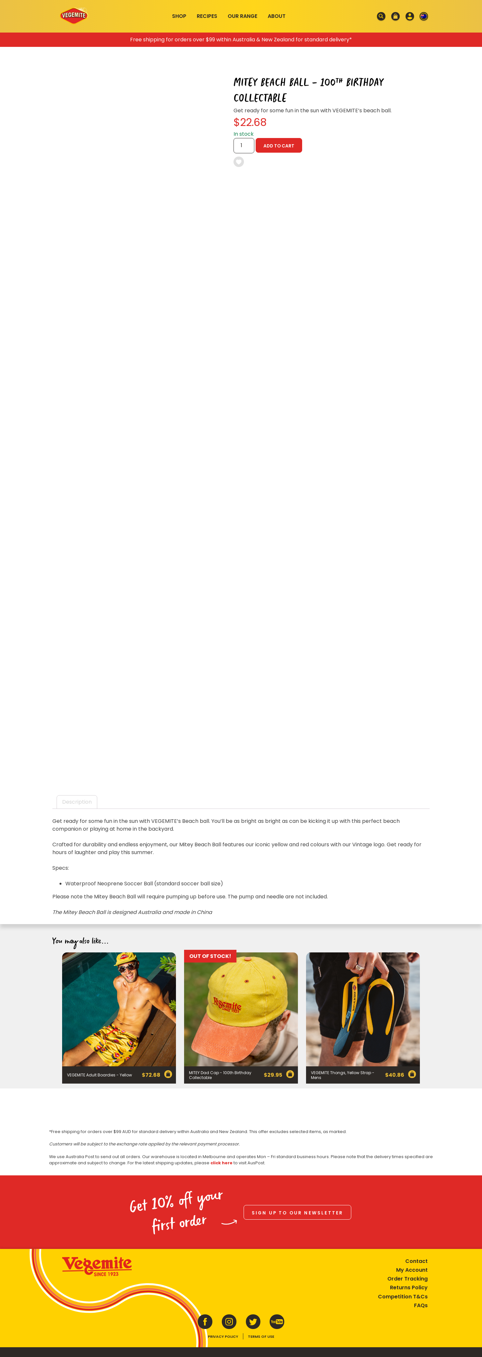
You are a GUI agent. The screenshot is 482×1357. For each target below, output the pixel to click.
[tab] (77, 802)
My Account (412, 1270)
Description (77, 802)
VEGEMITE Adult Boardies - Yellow (99, 1075)
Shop (179, 16)
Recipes (207, 16)
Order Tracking (407, 1278)
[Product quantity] (244, 145)
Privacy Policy (223, 1336)
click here (221, 1163)
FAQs (421, 1305)
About (277, 16)
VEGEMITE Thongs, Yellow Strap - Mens (342, 1075)
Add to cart (278, 146)
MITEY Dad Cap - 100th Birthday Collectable (220, 1075)
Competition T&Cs (403, 1296)
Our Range (242, 16)
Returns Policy (409, 1287)
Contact (416, 1261)
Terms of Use (261, 1336)
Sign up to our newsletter (297, 1213)
